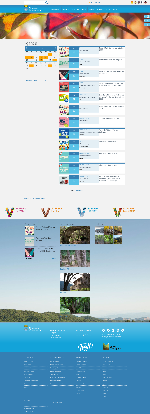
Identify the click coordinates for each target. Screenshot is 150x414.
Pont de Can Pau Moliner (70, 245)
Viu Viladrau (81, 9)
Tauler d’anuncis (54, 374)
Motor (78, 393)
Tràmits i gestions (55, 368)
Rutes (104, 368)
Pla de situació (80, 384)
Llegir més (28, 258)
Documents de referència (31, 380)
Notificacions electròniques (57, 377)
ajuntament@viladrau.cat (84, 335)
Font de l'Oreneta (67, 269)
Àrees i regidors (28, 361)
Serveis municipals (29, 371)
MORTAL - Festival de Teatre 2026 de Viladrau (111, 73)
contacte (97, 2)
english (139, 2)
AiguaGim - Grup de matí (108, 165)
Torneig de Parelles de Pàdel (109, 118)
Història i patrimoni (81, 361)
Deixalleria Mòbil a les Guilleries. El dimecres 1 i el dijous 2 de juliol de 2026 (111, 97)
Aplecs (104, 371)
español (135, 2)
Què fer (105, 393)
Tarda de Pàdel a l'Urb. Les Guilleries (109, 131)
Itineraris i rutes (80, 371)
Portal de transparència (56, 365)
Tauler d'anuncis (28, 374)
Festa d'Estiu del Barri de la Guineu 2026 (111, 49)
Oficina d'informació (108, 361)
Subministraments (81, 377)
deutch (145, 2)
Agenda (78, 387)
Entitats (78, 380)
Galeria (104, 396)
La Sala (63, 293)
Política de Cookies (115, 337)
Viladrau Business (29, 408)
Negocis (100, 9)
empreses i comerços (30, 405)
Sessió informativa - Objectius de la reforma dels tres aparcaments (111, 84)
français (142, 2)
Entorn (104, 374)
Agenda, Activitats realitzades (34, 198)
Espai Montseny (111, 9)
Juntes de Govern (29, 368)
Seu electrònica (54, 361)
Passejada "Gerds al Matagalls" (110, 60)
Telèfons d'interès (81, 365)
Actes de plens (28, 365)
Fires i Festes (80, 368)
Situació (105, 380)
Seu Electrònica (69, 9)
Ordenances (27, 377)
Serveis (78, 374)
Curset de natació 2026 (107, 142)
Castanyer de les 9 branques (71, 316)
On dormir (105, 390)
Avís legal (105, 337)
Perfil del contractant (56, 380)
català (132, 2)
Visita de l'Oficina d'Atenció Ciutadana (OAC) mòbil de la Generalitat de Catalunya (109, 179)
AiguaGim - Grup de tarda (108, 153)
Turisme (92, 9)
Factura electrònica (55, 371)
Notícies (26, 384)
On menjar (105, 387)
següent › (79, 190)
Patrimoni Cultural (107, 377)
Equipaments (80, 390)
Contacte (26, 387)
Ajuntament (55, 9)
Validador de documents (56, 384)
